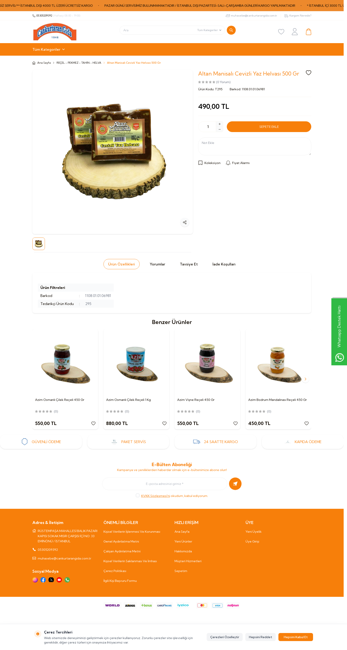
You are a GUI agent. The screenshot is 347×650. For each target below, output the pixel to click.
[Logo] (54, 31)
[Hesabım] (295, 31)
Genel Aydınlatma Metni (121, 541)
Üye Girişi (252, 541)
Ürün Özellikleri (121, 264)
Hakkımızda (183, 551)
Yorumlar (157, 264)
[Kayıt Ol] (235, 484)
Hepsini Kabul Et (296, 637)
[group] (112, 152)
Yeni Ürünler (183, 541)
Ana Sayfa (182, 532)
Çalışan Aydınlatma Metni (122, 551)
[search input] (172, 30)
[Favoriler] (281, 32)
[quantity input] (210, 127)
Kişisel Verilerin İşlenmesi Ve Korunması (131, 532)
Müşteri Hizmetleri (188, 561)
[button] (305, 379)
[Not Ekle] (254, 146)
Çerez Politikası (114, 571)
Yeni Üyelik (254, 532)
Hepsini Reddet (260, 637)
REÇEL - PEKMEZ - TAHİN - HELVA (79, 62)
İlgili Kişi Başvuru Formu (120, 581)
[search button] (231, 30)
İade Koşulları (224, 264)
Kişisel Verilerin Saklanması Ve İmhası (130, 561)
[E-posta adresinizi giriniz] (164, 484)
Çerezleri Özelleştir (224, 637)
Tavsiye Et (189, 264)
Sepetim (181, 571)
